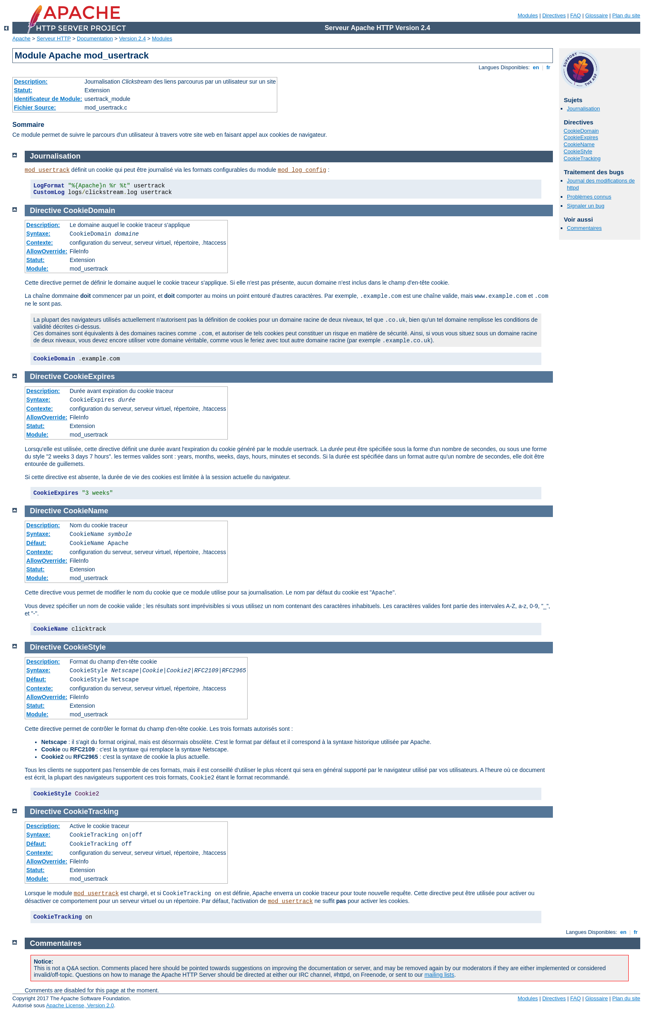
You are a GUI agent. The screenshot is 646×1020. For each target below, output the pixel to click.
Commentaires (584, 228)
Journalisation (583, 108)
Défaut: (36, 543)
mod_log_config (302, 170)
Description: (31, 81)
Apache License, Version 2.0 (80, 1005)
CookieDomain (581, 131)
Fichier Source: (35, 107)
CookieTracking (582, 158)
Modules (527, 15)
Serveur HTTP (54, 38)
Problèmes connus (589, 197)
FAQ (575, 15)
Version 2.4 (132, 38)
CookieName (579, 144)
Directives (554, 15)
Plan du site (626, 15)
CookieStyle (578, 151)
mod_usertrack (47, 170)
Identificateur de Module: (48, 99)
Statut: (23, 90)
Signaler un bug (585, 206)
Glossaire (596, 15)
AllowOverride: (47, 251)
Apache (21, 38)
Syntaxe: (38, 233)
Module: (37, 268)
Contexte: (39, 242)
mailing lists (439, 974)
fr (548, 67)
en (536, 67)
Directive (45, 210)
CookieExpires (581, 137)
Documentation (95, 38)
